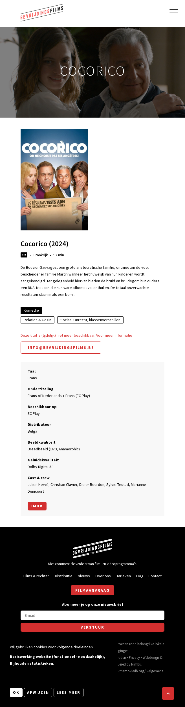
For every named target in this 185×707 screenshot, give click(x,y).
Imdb (37, 505)
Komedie (31, 310)
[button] (168, 693)
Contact (155, 575)
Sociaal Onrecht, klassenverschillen (90, 319)
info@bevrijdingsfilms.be (61, 347)
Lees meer (68, 692)
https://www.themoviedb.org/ (123, 671)
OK (16, 692)
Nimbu (136, 664)
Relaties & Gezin (37, 319)
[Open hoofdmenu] (174, 13)
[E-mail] (92, 615)
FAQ (139, 575)
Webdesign (151, 657)
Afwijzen (38, 692)
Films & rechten (36, 575)
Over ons (103, 575)
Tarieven (123, 575)
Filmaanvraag (92, 590)
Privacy (134, 657)
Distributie (63, 575)
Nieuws (84, 575)
